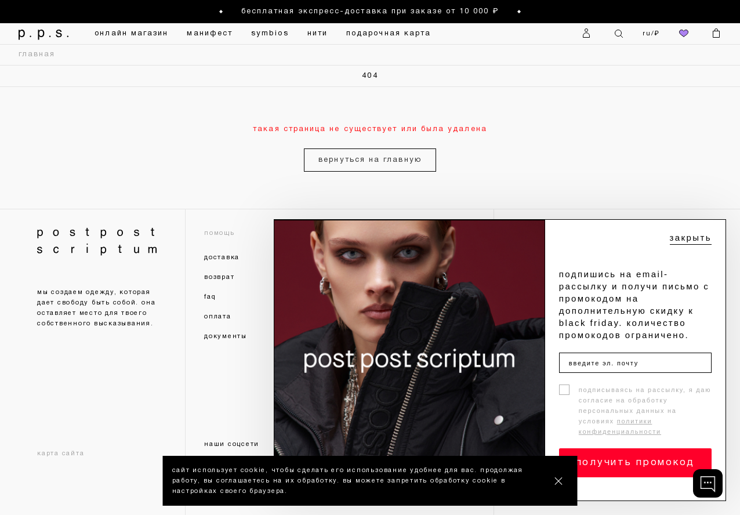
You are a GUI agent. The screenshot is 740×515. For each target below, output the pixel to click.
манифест (210, 33)
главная (37, 54)
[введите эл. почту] (635, 363)
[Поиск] (619, 33)
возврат (219, 277)
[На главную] (40, 33)
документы (225, 336)
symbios (270, 33)
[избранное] (683, 33)
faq (210, 297)
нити (317, 33)
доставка (222, 257)
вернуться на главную (370, 160)
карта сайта (60, 453)
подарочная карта (388, 33)
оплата (217, 317)
